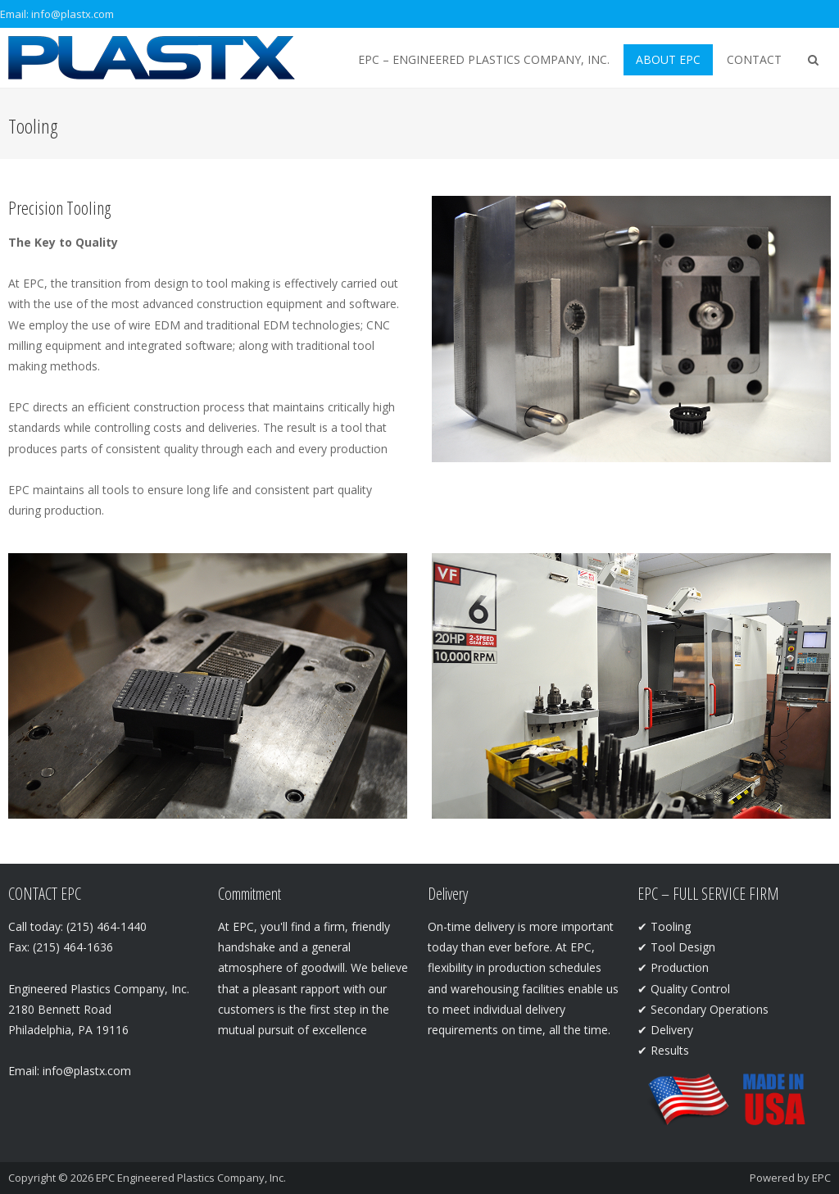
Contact (754, 59)
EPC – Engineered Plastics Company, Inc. (484, 59)
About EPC (668, 59)
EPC (821, 1177)
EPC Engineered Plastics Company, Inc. (191, 1177)
